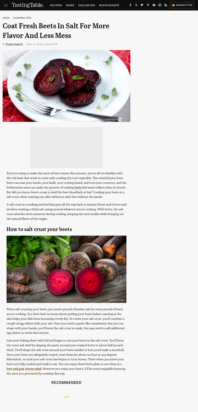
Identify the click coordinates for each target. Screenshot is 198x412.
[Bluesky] (154, 6)
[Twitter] (136, 6)
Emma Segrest (14, 44)
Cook (6, 18)
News (70, 5)
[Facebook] (130, 6)
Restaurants (109, 5)
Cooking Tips (22, 18)
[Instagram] (159, 6)
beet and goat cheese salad (24, 369)
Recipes (56, 5)
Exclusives (86, 5)
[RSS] (165, 6)
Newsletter (182, 5)
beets (78, 187)
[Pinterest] (148, 6)
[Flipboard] (142, 6)
